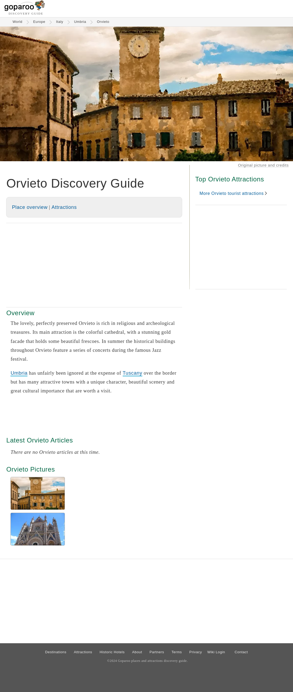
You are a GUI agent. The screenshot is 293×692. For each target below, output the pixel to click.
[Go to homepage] (24, 9)
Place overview (29, 207)
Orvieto (103, 22)
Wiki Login (216, 652)
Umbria (80, 22)
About (137, 652)
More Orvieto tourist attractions (232, 193)
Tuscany (132, 373)
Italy (59, 22)
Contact (241, 652)
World (18, 22)
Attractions (64, 207)
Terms (176, 652)
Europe (39, 22)
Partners (157, 652)
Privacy (195, 652)
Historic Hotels (112, 652)
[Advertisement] (94, 265)
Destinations (55, 652)
